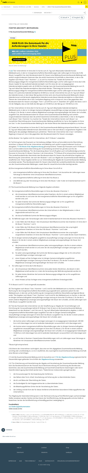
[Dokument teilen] (84, 12)
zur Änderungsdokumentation (19, 407)
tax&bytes (69, 452)
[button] (78, 2)
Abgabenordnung (48, 359)
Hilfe (40, 461)
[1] (35, 32)
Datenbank (20, 452)
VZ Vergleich (77, 17)
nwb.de (19, 447)
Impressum (12, 461)
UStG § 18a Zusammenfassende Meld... (59, 7)
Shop (67, 447)
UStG (43, 7)
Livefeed (43, 447)
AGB (20, 461)
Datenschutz (49, 461)
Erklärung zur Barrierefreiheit (68, 461)
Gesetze (36, 7)
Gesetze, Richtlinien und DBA (22, 7)
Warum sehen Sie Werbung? (17, 66)
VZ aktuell (65, 17)
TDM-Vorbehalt (30, 461)
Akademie (44, 452)
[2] (12, 71)
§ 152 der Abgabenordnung (64, 357)
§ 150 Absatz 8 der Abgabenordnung (30, 147)
